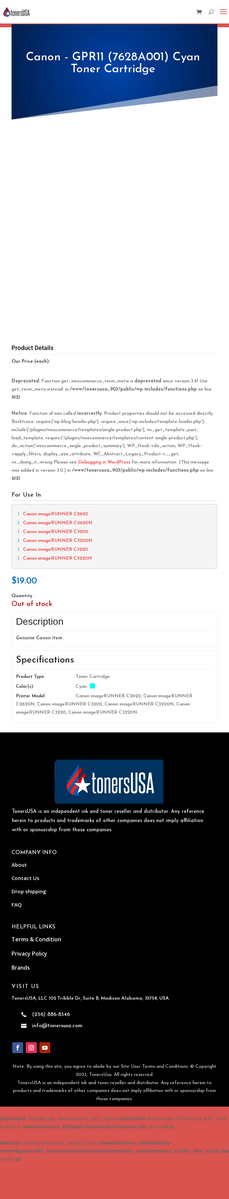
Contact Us (25, 805)
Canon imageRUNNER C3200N (57, 468)
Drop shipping (29, 818)
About (19, 792)
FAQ (17, 832)
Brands (21, 895)
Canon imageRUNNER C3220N (57, 485)
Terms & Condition (36, 866)
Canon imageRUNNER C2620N (57, 450)
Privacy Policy (29, 880)
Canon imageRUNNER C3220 (55, 477)
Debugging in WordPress (104, 389)
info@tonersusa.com (57, 953)
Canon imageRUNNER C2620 (55, 441)
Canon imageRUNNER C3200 (55, 459)
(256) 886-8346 (51, 942)
